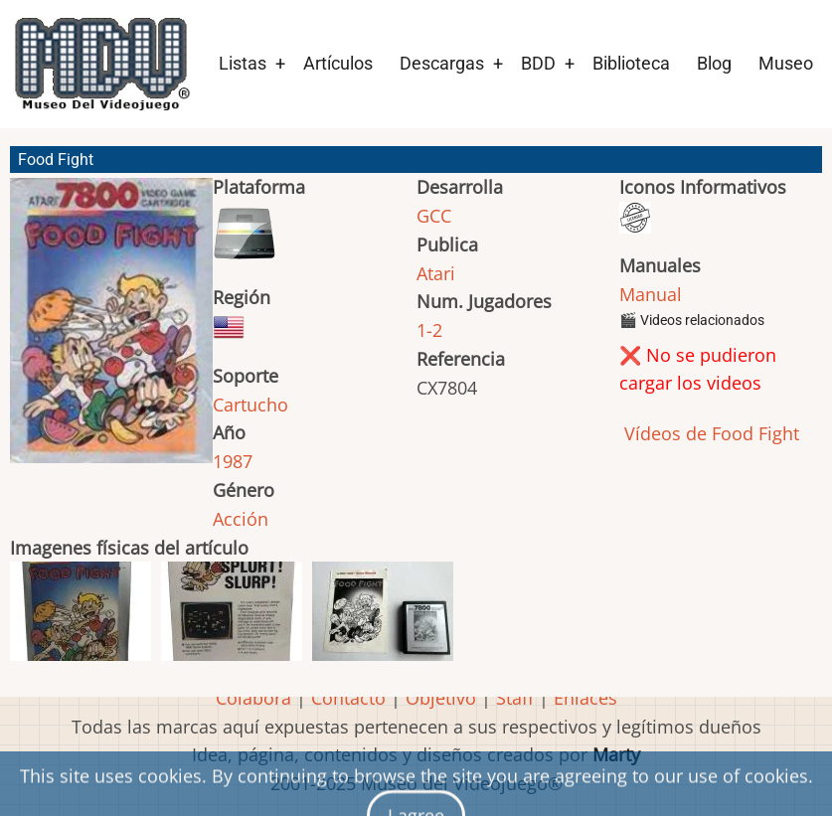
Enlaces (585, 698)
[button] (111, 329)
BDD (538, 63)
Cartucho (250, 404)
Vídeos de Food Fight (709, 433)
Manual (650, 294)
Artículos (338, 63)
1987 (232, 461)
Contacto (348, 698)
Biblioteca (631, 63)
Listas (242, 63)
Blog (714, 63)
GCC (433, 216)
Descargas (442, 63)
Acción (240, 519)
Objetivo (441, 698)
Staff (515, 698)
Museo (785, 63)
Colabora (253, 698)
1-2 (429, 330)
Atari (435, 273)
